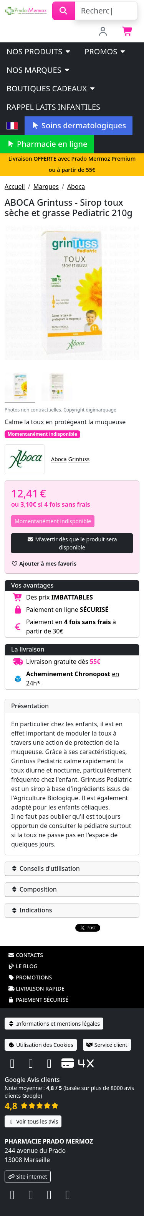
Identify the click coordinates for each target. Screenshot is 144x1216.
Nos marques (39, 70)
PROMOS (105, 51)
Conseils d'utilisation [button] (45, 868)
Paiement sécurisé (38, 989)
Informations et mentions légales (54, 1013)
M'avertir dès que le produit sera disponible (72, 543)
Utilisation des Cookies (40, 1034)
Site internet (27, 1166)
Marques (46, 186)
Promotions (30, 967)
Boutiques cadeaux (51, 88)
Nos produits (39, 51)
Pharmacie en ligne (47, 144)
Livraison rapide (36, 978)
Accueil (15, 186)
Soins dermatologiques (78, 125)
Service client (106, 1034)
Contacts (25, 945)
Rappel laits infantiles (53, 107)
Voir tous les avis (33, 1111)
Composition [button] (34, 889)
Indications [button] (31, 910)
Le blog (23, 956)
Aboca (76, 186)
